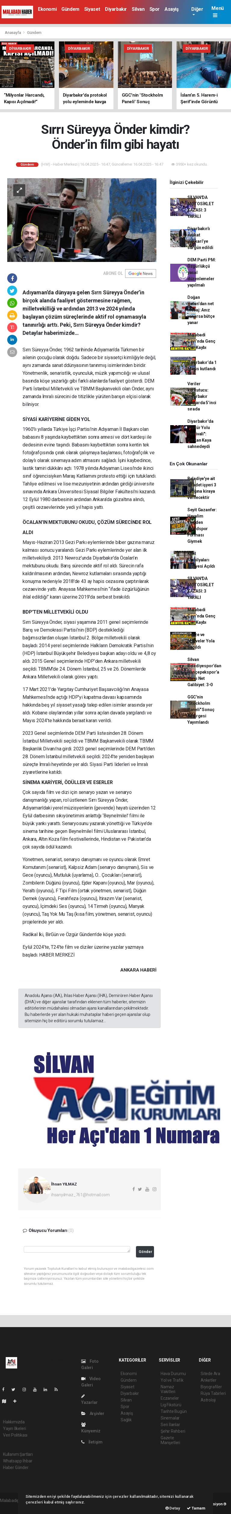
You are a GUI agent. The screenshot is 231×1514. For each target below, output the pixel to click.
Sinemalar (170, 1418)
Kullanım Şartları (18, 1454)
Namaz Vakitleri (168, 1389)
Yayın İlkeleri (14, 1428)
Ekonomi (47, 9)
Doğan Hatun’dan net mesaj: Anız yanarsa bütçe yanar (201, 310)
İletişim (92, 1442)
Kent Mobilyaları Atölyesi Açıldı (201, 560)
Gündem (70, 9)
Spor (154, 9)
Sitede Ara (210, 1373)
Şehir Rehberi (173, 1431)
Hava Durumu (173, 1373)
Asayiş (172, 9)
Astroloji (208, 1400)
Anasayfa (13, 32)
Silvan (138, 9)
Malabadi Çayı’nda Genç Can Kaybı (201, 341)
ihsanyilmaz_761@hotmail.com (80, 1194)
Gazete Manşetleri (170, 1440)
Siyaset (92, 9)
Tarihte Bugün (174, 1411)
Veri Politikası (15, 1435)
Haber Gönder (16, 1467)
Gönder (145, 1251)
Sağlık (126, 1419)
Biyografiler (211, 1386)
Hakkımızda (14, 1421)
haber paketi (11, 1506)
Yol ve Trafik (172, 1380)
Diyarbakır (116, 9)
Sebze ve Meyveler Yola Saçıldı (201, 641)
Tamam (196, 1508)
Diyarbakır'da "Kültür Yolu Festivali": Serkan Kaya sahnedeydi (200, 434)
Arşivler (92, 1413)
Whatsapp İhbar (17, 1460)
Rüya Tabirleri (213, 1393)
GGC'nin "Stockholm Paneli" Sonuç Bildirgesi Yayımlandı (200, 710)
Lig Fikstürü (171, 1404)
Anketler (208, 1380)
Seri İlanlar (170, 1424)
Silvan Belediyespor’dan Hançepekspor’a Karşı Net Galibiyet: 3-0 (204, 672)
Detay (172, 1508)
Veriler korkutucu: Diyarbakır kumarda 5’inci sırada (201, 396)
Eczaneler (170, 1398)
